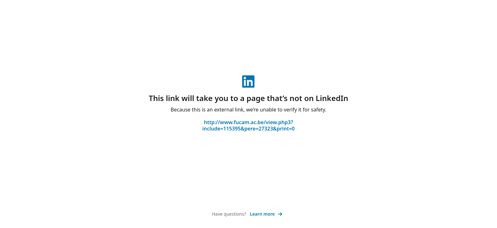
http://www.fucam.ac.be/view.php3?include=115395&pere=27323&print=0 (248, 125)
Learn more (266, 214)
